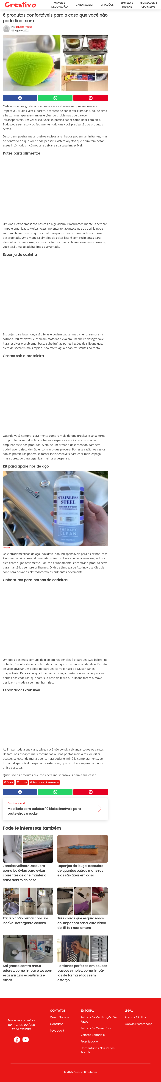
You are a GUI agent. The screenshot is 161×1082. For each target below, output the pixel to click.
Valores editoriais (92, 1035)
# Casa (22, 782)
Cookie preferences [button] (138, 1024)
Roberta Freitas (24, 27)
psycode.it (57, 1031)
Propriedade (89, 1041)
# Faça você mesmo (44, 782)
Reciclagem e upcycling (148, 5)
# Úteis (9, 782)
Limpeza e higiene (127, 5)
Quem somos (59, 1017)
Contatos (56, 1024)
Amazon (7, 547)
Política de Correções (95, 1028)
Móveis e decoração (59, 5)
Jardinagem (84, 5)
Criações (107, 5)
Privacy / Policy (135, 1017)
